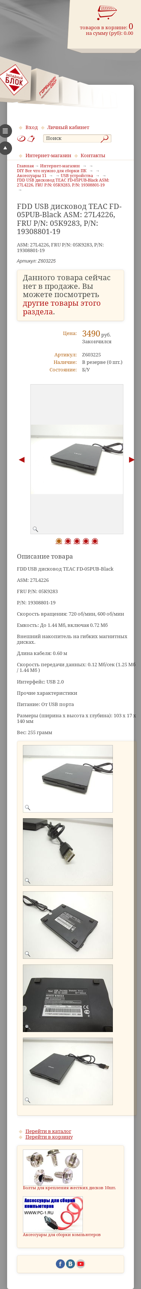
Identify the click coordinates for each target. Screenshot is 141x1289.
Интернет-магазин (48, 155)
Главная (25, 166)
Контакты (93, 155)
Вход (32, 127)
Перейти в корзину (49, 1137)
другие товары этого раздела (62, 307)
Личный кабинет (68, 127)
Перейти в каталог (48, 1131)
